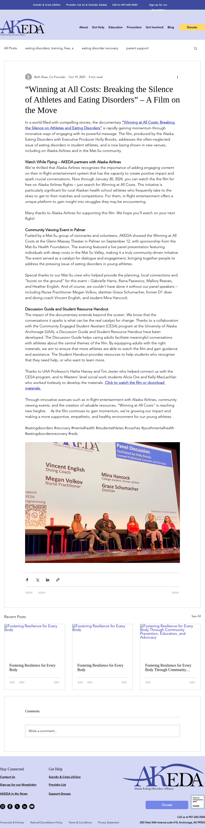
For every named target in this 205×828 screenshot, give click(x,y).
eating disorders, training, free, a (49, 48)
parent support (137, 48)
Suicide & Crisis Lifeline (46, 4)
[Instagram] (2, 806)
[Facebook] (10, 806)
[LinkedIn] (24, 806)
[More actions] (177, 76)
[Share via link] (58, 580)
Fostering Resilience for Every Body (32, 667)
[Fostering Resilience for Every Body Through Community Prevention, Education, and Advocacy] (170, 641)
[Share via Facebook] (27, 580)
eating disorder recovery (100, 48)
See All (196, 616)
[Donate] (192, 27)
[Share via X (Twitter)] (37, 580)
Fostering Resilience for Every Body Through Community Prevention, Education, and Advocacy (168, 667)
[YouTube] (32, 806)
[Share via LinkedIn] (48, 580)
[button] (195, 48)
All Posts (10, 48)
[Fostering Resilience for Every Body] (34, 641)
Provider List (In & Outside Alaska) (86, 4)
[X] (17, 806)
